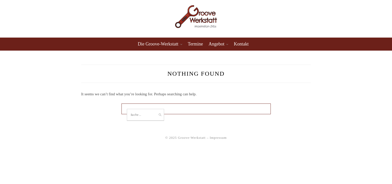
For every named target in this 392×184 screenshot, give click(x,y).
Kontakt (241, 44)
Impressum (218, 138)
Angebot (216, 44)
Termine (195, 44)
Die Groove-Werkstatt (158, 44)
